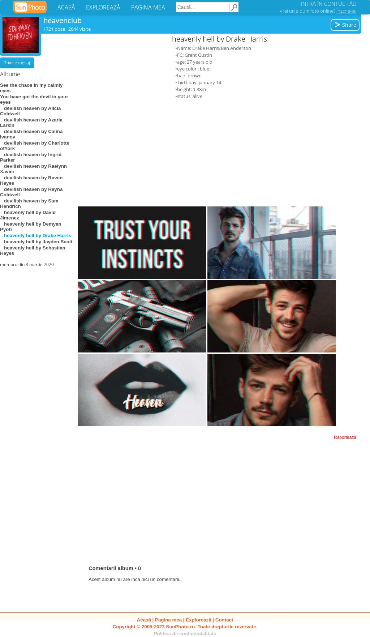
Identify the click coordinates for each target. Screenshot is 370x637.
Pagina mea (168, 620)
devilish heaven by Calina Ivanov (31, 134)
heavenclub (62, 20)
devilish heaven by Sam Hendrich (29, 203)
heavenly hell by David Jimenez (28, 215)
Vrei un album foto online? (318, 11)
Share (345, 24)
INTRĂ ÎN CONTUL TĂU (329, 3)
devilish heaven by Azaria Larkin (31, 122)
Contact (224, 620)
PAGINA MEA (148, 7)
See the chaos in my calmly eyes (31, 87)
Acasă (144, 620)
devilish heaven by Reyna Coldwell (31, 192)
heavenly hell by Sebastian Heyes (32, 250)
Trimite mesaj (17, 62)
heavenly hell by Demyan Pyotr (30, 226)
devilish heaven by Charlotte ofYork (34, 145)
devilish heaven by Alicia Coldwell (30, 111)
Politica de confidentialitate (185, 633)
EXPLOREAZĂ (103, 7)
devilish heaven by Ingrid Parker (30, 157)
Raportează (345, 437)
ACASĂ (66, 7)
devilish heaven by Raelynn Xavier (33, 168)
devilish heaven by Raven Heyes (31, 180)
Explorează (198, 620)
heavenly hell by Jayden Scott (36, 241)
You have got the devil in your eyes (34, 99)
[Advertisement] (219, 152)
